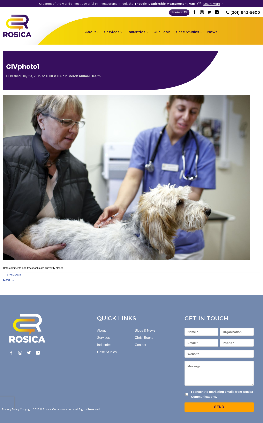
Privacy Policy (10, 409)
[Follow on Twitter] (209, 12)
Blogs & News (145, 330)
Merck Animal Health (84, 76)
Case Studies (189, 32)
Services (113, 32)
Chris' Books (144, 337)
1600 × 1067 (55, 76)
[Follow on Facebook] (194, 12)
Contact (140, 345)
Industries (138, 32)
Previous (12, 275)
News (212, 32)
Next (8, 280)
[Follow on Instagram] (202, 12)
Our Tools (162, 32)
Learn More (211, 3)
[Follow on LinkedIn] (217, 12)
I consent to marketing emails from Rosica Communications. (222, 394)
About (92, 32)
